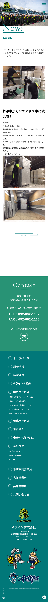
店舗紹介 (18, 455)
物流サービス (21, 420)
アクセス (13, 459)
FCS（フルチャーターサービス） (22, 397)
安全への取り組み (24, 437)
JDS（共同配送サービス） (19, 409)
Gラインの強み (22, 383)
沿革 (11, 455)
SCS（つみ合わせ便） (18, 401)
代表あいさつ (15, 451)
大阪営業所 (20, 477)
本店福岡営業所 (22, 469)
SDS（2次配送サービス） (19, 413)
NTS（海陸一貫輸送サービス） (21, 405)
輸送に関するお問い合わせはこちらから (24, 298)
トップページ (21, 358)
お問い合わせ (3, 591)
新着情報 (18, 366)
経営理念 (18, 375)
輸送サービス (21, 391)
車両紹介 (18, 429)
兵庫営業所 (20, 486)
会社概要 (18, 446)
